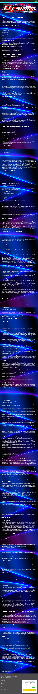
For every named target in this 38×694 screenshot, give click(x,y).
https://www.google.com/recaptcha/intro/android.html (22, 495)
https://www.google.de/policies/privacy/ (9, 476)
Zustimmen (29, 690)
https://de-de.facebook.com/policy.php (19, 240)
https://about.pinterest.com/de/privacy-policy (9, 316)
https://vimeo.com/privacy (32, 558)
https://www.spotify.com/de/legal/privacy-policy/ (27, 606)
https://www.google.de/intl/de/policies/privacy (8, 547)
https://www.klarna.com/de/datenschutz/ (16, 641)
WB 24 (2, 686)
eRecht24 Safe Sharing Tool (10, 223)
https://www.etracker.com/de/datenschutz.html (9, 376)
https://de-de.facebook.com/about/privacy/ (8, 202)
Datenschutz (3, 680)
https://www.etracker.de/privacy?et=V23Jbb (9, 373)
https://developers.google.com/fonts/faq (21, 569)
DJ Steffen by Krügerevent (9, 671)
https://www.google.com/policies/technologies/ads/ (9, 456)
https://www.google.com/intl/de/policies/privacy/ (9, 495)
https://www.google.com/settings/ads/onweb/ (19, 449)
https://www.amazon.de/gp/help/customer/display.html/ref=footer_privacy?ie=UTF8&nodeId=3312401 (16, 622)
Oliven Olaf (3, 689)
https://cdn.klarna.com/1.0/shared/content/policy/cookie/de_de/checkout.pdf (19, 645)
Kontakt (3, 683)
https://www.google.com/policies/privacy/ (9, 570)
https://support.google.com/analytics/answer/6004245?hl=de (11, 348)
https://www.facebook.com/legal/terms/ (19, 202)
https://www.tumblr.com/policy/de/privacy (28, 285)
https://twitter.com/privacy (31, 249)
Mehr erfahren (25, 686)
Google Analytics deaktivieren (27, 346)
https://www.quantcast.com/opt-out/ (14, 415)
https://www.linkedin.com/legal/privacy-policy (29, 296)
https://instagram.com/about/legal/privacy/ (27, 276)
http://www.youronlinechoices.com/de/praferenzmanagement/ (19, 515)
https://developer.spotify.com (9, 601)
